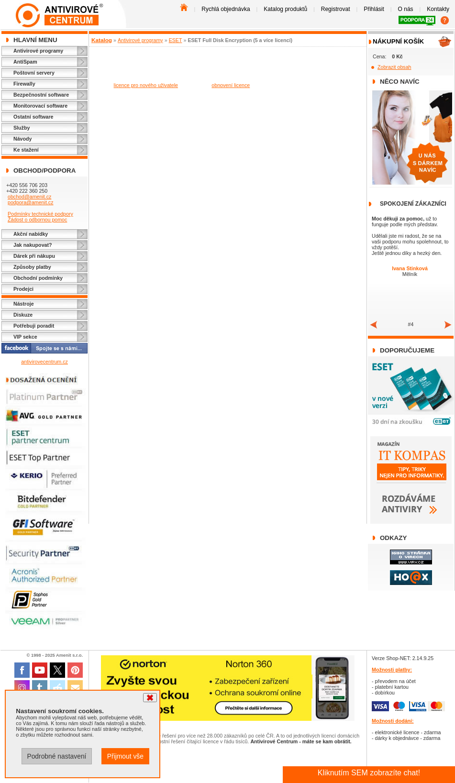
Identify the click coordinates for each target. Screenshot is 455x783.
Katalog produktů (285, 9)
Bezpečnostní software (41, 95)
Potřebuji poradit (33, 326)
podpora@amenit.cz (31, 202)
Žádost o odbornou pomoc (37, 219)
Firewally (24, 84)
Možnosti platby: (392, 670)
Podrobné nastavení (56, 756)
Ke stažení (26, 150)
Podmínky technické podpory (40, 214)
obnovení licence (230, 85)
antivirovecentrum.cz (44, 361)
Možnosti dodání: (393, 721)
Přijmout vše (125, 756)
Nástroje (23, 304)
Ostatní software (33, 117)
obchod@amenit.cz (29, 196)
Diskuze (23, 315)
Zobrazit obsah (394, 67)
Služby (21, 128)
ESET (175, 40)
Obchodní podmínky (38, 278)
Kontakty (438, 9)
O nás (405, 9)
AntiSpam (25, 62)
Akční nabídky (30, 234)
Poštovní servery (34, 73)
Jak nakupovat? (32, 245)
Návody (22, 139)
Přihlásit (374, 9)
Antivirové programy (38, 51)
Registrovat (335, 9)
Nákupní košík (398, 41)
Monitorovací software (40, 106)
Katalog (101, 40)
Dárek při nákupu (34, 256)
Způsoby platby (32, 267)
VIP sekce (25, 337)
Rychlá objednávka (225, 9)
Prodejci (23, 289)
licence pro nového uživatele (146, 85)
